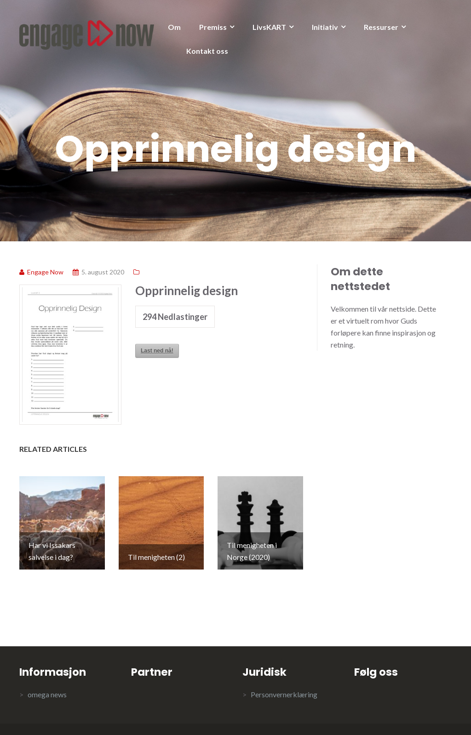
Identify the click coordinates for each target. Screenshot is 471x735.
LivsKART (269, 27)
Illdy (165, 717)
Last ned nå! (157, 351)
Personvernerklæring (284, 670)
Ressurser (381, 27)
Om (174, 27)
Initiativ (325, 27)
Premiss (213, 27)
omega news (47, 670)
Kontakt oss (207, 50)
